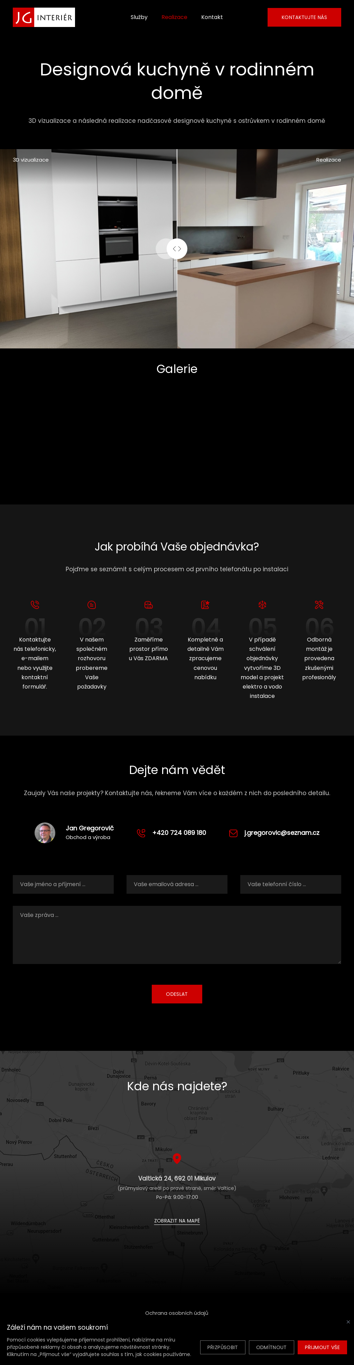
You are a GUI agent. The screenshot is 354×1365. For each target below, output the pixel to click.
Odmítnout (271, 1347)
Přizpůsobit (222, 1347)
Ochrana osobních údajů (176, 1313)
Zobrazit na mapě (177, 1220)
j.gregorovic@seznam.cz (281, 832)
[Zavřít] (348, 1322)
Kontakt (212, 17)
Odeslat (177, 994)
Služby (139, 17)
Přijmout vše (322, 1347)
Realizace (174, 17)
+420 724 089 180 (179, 832)
